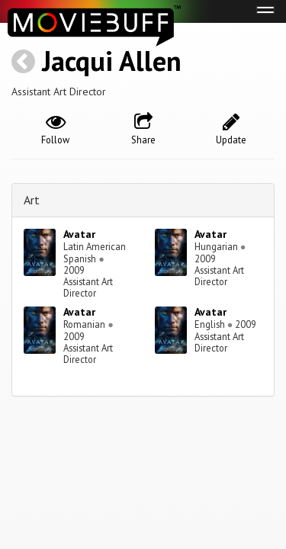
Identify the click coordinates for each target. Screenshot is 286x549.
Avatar (79, 234)
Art (32, 199)
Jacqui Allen (112, 61)
